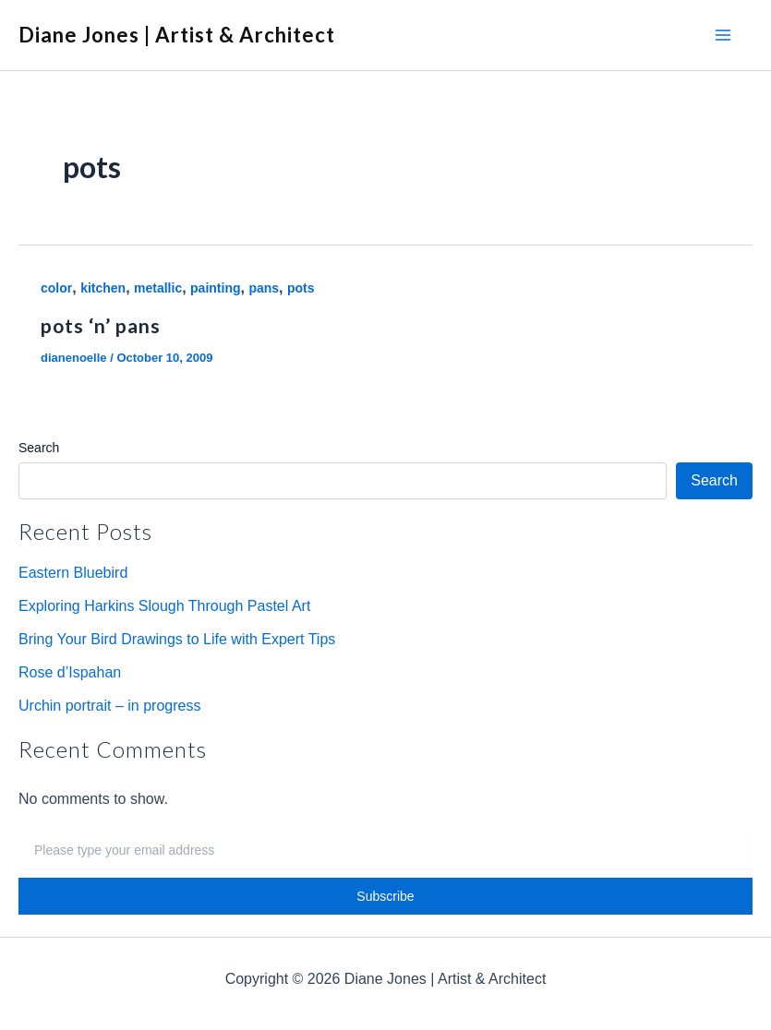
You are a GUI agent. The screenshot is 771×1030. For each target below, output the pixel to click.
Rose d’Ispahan (69, 672)
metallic (158, 288)
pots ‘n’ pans (101, 325)
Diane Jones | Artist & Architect (176, 34)
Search (38, 447)
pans (263, 288)
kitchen (103, 288)
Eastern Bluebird (72, 573)
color (56, 288)
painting (215, 288)
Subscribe (385, 896)
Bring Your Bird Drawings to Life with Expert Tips (176, 639)
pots (301, 288)
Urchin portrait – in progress (109, 705)
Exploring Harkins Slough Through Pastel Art (164, 606)
